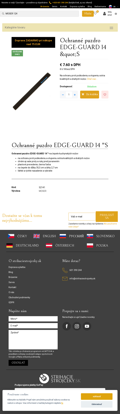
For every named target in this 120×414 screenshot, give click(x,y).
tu (62, 403)
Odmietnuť (97, 404)
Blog (90, 6)
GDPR (11, 302)
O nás (11, 292)
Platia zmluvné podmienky (29, 357)
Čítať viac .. (92, 79)
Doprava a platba (77, 6)
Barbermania (100, 6)
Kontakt (63, 6)
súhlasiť (97, 396)
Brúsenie (44, 6)
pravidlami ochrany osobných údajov (25, 354)
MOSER (42, 191)
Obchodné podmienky (19, 297)
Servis (54, 6)
